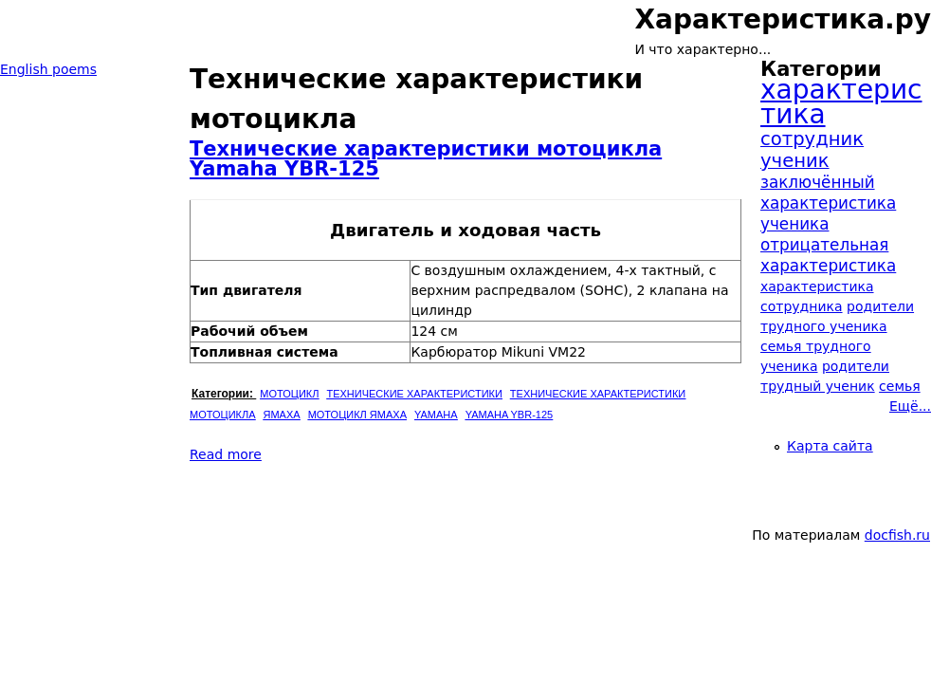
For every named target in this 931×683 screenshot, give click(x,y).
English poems (48, 69)
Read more (226, 454)
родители (855, 366)
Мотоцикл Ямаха (357, 414)
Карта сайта (830, 445)
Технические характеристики (414, 393)
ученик (795, 161)
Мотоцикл (289, 393)
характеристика (841, 102)
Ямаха (282, 414)
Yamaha (436, 414)
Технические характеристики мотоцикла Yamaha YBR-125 (426, 159)
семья (900, 386)
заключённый (817, 182)
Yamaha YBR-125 (510, 414)
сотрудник (812, 139)
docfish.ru (897, 535)
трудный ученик (817, 386)
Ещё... (910, 406)
